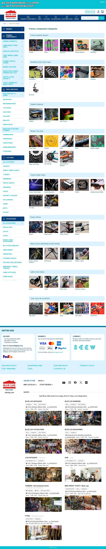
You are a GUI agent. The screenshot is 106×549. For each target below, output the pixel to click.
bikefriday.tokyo (70, 489)
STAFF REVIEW (45, 385)
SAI (38, 490)
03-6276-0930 (92, 491)
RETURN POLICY (61, 366)
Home (4, 23)
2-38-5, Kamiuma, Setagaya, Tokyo (77, 407)
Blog (35, 404)
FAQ (30, 369)
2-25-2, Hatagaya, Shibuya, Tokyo (76, 463)
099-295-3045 (71, 437)
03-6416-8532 (53, 435)
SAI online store (45, 490)
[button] (103, 2)
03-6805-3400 (93, 407)
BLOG (40, 381)
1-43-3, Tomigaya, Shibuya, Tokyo (36, 435)
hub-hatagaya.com (71, 460)
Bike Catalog (42, 404)
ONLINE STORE (29, 381)
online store (29, 519)
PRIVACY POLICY (87, 366)
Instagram (29, 404)
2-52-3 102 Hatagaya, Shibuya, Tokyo (37, 493)
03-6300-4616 (53, 463)
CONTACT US (60, 369)
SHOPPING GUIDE (35, 366)
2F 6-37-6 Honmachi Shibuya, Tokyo (37, 521)
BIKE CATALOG (29, 385)
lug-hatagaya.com (31, 460)
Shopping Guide (58, 352)
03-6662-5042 (53, 407)
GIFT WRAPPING (8, 369)
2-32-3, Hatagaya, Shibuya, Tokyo (36, 407)
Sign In (98, 11)
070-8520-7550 (93, 463)
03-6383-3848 (55, 493)
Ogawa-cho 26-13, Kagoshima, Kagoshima (79, 435)
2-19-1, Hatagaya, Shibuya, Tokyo (36, 463)
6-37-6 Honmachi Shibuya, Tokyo (76, 491)
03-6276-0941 (54, 521)
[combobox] (89, 18)
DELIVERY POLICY (9, 366)
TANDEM (30, 490)
